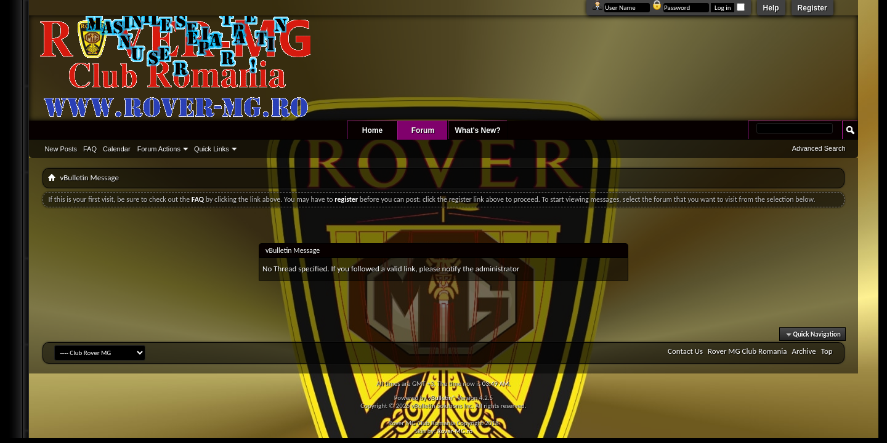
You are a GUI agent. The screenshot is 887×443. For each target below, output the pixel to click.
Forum (422, 130)
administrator (498, 268)
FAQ (90, 149)
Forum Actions (158, 149)
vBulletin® (442, 398)
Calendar (117, 149)
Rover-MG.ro (454, 431)
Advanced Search (819, 148)
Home (372, 130)
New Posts (60, 149)
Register (812, 8)
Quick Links (211, 149)
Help (771, 8)
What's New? (477, 130)
